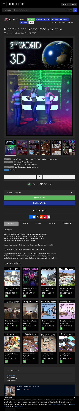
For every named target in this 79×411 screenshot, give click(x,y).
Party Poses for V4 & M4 (31, 288)
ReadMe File (11, 376)
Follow (31, 19)
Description (11, 223)
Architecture (26, 164)
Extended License (32, 167)
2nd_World (56, 29)
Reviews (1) (67, 223)
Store (46, 19)
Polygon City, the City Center (51, 288)
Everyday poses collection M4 (52, 321)
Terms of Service (55, 404)
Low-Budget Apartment (31, 321)
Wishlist (24, 22)
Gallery (55, 19)
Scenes (29, 162)
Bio (31, 22)
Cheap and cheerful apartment (15, 321)
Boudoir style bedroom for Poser (28, 386)
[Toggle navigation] (4, 4)
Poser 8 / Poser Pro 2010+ (20, 159)
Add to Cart (39, 198)
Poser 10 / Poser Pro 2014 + (39, 159)
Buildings (34, 164)
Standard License (20, 167)
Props (24, 162)
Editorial (25, 223)
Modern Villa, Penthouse (13, 288)
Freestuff (63, 19)
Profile (39, 19)
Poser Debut (53, 159)
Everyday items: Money (50, 354)
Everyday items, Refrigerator (15, 354)
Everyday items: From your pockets (35, 354)
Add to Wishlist (39, 203)
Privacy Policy (18, 406)
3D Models (17, 162)
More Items (52, 223)
